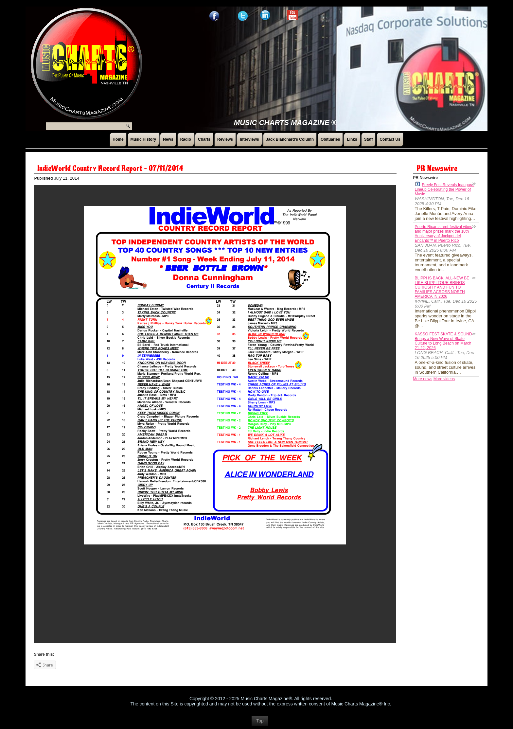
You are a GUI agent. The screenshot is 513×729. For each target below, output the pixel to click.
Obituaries (330, 139)
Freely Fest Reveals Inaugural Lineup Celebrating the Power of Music (444, 189)
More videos (444, 379)
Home (118, 139)
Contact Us (390, 139)
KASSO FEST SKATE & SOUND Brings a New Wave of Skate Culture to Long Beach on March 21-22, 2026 (443, 341)
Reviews (225, 139)
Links (352, 139)
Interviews (249, 139)
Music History (143, 139)
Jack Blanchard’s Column (290, 139)
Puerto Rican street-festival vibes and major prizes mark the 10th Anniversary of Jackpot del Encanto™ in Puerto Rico (443, 233)
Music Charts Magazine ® (285, 122)
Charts (204, 139)
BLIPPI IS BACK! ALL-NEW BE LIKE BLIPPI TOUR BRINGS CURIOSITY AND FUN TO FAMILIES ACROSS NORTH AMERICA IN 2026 (442, 287)
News (168, 139)
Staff (368, 139)
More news (423, 379)
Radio (185, 139)
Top (260, 720)
